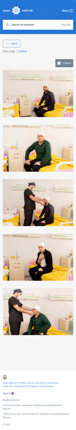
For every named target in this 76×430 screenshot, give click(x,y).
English (6, 393)
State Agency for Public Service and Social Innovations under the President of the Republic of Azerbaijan (31, 385)
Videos (67, 63)
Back (14, 43)
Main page (9, 51)
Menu (67, 10)
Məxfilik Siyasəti (11, 400)
